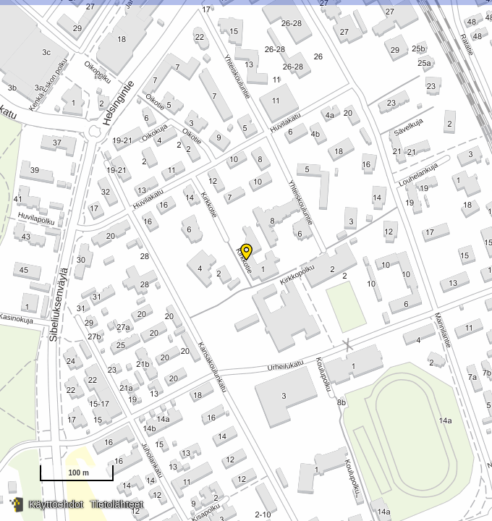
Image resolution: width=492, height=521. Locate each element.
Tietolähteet (116, 504)
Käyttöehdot (56, 504)
